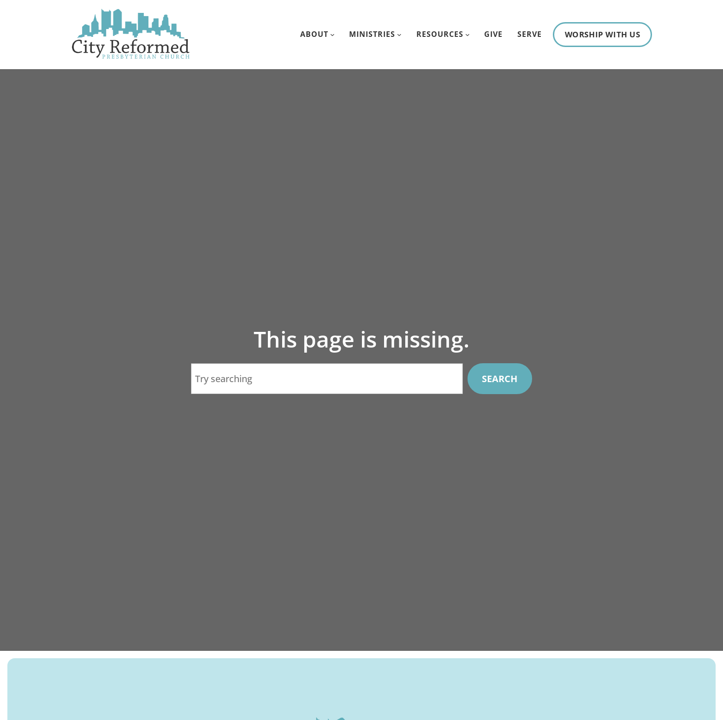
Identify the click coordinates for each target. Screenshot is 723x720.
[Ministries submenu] (399, 34)
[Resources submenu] (467, 34)
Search (499, 378)
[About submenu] (332, 34)
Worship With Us (602, 34)
